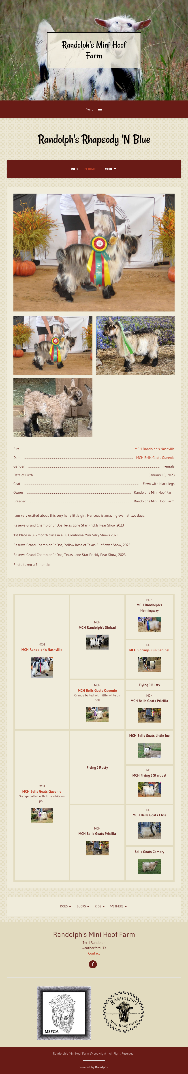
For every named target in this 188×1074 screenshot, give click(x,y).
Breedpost (102, 1067)
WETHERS (119, 906)
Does (66, 906)
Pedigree (91, 169)
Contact (94, 953)
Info (74, 169)
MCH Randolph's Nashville (155, 449)
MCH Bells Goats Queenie (155, 457)
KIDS (100, 906)
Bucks (83, 906)
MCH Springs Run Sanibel (149, 650)
